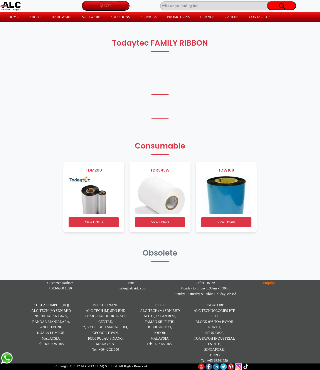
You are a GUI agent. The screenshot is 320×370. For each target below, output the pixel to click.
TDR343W (160, 170)
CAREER (231, 17)
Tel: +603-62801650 (51, 344)
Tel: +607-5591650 (160, 344)
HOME (13, 17)
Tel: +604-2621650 (105, 349)
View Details (94, 222)
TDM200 (94, 170)
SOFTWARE (91, 17)
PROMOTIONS (178, 17)
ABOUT (35, 17)
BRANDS (207, 17)
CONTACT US (259, 17)
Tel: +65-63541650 (214, 360)
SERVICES (148, 17)
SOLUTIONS (120, 17)
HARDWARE (61, 17)
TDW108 (226, 170)
